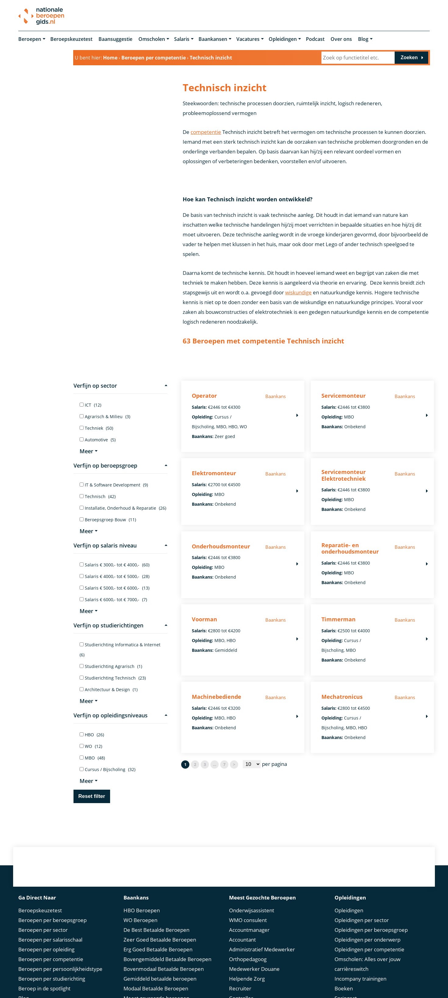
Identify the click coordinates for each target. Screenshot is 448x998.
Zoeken (409, 57)
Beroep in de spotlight (44, 988)
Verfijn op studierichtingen (120, 625)
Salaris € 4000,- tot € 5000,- (114, 576)
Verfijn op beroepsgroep (120, 465)
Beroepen (29, 39)
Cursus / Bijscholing (107, 769)
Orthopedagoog (248, 959)
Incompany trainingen (360, 978)
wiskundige (298, 292)
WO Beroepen (140, 920)
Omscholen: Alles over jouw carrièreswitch (367, 964)
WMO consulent (248, 920)
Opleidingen (283, 39)
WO (91, 746)
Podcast (315, 39)
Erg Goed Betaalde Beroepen (158, 949)
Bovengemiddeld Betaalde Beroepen (167, 959)
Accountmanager (249, 929)
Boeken (344, 988)
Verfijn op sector (120, 385)
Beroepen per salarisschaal (50, 939)
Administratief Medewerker (262, 949)
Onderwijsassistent (251, 910)
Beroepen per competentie (50, 959)
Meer (89, 451)
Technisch (98, 496)
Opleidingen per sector (362, 920)
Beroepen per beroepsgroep (52, 920)
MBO (92, 758)
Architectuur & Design (109, 689)
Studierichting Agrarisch (111, 666)
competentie (206, 131)
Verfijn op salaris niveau (120, 545)
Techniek (96, 428)
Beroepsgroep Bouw (108, 519)
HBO (92, 735)
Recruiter (240, 988)
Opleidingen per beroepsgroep (371, 929)
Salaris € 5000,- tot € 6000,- (114, 588)
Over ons (341, 39)
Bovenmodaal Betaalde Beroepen (164, 968)
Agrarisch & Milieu (105, 416)
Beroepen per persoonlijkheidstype (60, 968)
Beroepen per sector (43, 929)
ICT (90, 405)
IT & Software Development (114, 485)
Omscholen (151, 39)
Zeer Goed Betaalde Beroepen (160, 939)
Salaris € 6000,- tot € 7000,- (113, 599)
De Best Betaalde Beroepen (156, 929)
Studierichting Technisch (113, 678)
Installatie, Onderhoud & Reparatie (123, 508)
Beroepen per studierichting (51, 978)
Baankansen (213, 39)
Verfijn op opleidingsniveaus (120, 715)
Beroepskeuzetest (71, 39)
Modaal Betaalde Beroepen (156, 988)
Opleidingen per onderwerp (367, 939)
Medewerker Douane (254, 968)
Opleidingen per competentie (369, 949)
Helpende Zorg (247, 978)
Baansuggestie (115, 39)
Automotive (98, 440)
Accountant (242, 939)
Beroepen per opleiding (46, 949)
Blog (363, 39)
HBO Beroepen (142, 910)
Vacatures (248, 39)
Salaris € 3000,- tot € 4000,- (114, 565)
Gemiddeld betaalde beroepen (160, 978)
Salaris (181, 39)
